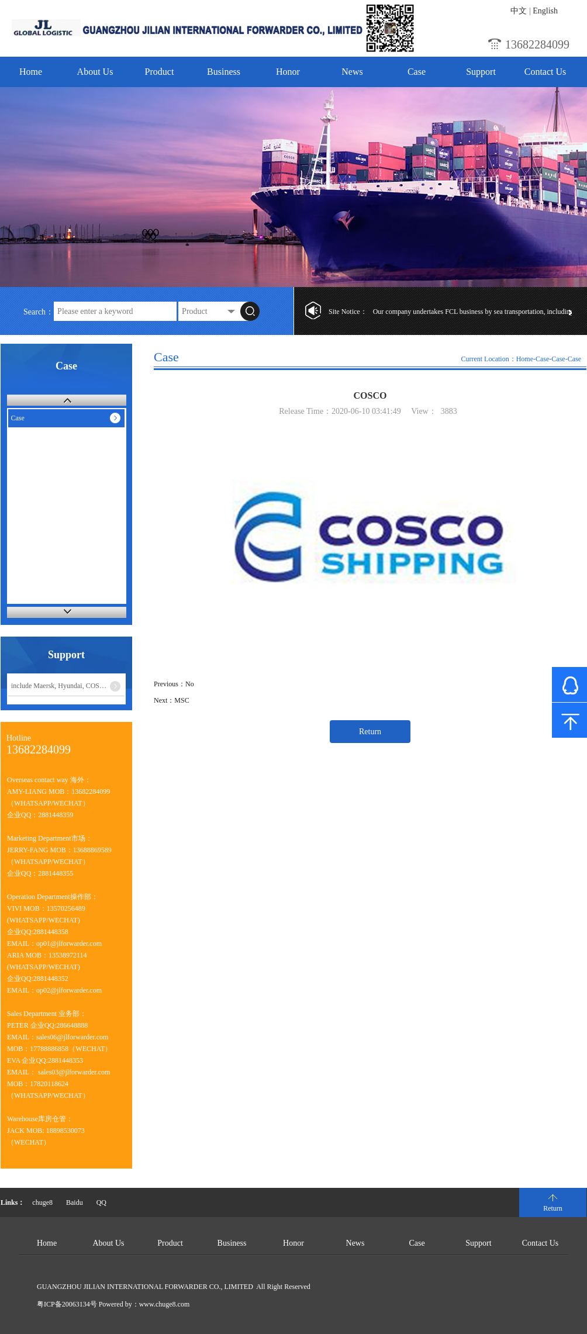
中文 (518, 10)
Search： (38, 311)
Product (159, 72)
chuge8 (42, 1202)
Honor (288, 72)
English (545, 10)
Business (223, 72)
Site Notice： (348, 311)
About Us (95, 72)
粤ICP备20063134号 (67, 1304)
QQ (101, 1202)
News (351, 72)
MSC (181, 700)
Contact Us (545, 72)
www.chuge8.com (164, 1304)
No (189, 684)
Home (30, 72)
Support (481, 72)
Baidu (74, 1202)
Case (417, 72)
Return (370, 731)
